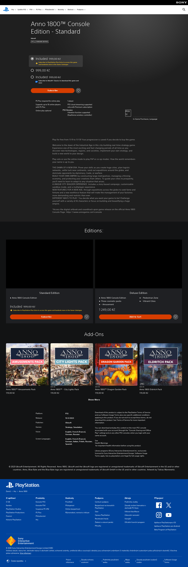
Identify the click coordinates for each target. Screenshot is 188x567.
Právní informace (70, 560)
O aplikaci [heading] (11, 498)
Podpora (80, 10)
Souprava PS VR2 (42, 509)
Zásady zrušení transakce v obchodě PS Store (135, 506)
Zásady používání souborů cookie (146, 560)
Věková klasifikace (132, 511)
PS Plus (38, 10)
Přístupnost (69, 505)
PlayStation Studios (13, 509)
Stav (96, 511)
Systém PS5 (22, 10)
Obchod (70, 10)
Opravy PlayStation (102, 515)
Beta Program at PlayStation (165, 529)
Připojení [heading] (158, 498)
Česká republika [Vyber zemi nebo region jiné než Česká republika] (16, 561)
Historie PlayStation (13, 519)
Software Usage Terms (170, 560)
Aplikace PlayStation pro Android (167, 526)
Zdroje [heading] (128, 498)
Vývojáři (128, 518)
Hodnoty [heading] (69, 498)
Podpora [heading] (99, 498)
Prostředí (68, 502)
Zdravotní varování (132, 515)
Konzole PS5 (40, 502)
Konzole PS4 (40, 505)
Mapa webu (127, 560)
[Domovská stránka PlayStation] (6, 10)
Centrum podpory (101, 502)
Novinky (61, 10)
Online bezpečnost (72, 509)
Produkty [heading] (40, 498)
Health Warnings (101, 443)
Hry (12, 10)
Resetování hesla (101, 518)
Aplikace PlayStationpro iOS (165, 522)
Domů (8, 491)
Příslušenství (49, 10)
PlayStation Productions (15, 512)
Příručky (98, 526)
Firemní (9, 516)
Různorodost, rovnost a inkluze (77, 512)
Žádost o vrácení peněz (104, 522)
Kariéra (9, 505)
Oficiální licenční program (135, 522)
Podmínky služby (131, 502)
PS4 (31, 10)
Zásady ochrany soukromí (87, 560)
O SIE (8, 502)
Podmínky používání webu (111, 560)
